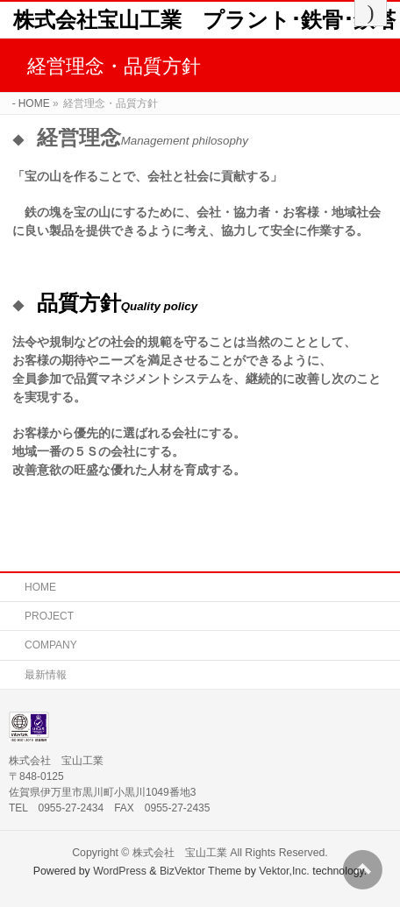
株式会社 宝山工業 (179, 853)
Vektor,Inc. (284, 871)
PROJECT (49, 616)
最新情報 (46, 675)
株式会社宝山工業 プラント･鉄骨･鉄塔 (204, 20)
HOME (40, 587)
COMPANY (51, 645)
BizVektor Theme (201, 871)
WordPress (119, 871)
